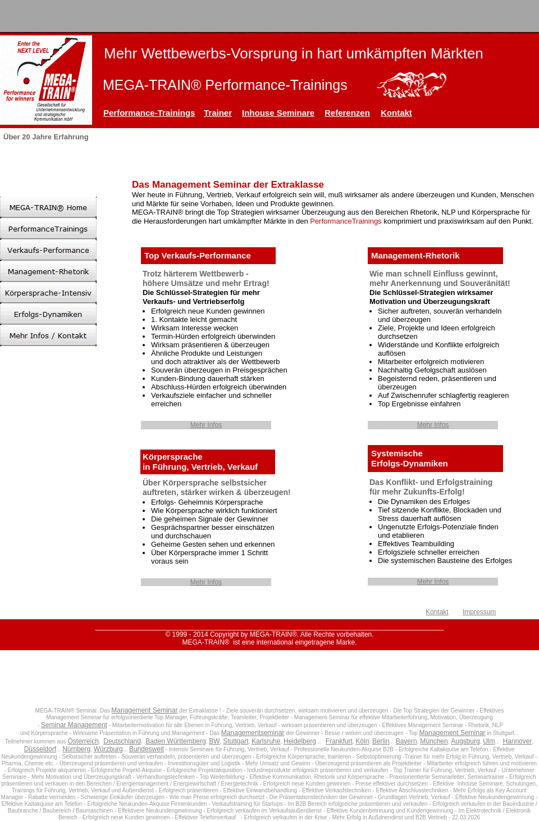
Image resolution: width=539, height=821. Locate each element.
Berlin (381, 741)
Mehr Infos (206, 425)
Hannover (517, 741)
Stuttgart (235, 741)
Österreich (83, 741)
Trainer (218, 112)
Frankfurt (339, 741)
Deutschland (122, 741)
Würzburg (108, 749)
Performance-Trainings (149, 112)
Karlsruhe (266, 741)
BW (214, 741)
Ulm (489, 741)
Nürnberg (76, 749)
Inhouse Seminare (278, 112)
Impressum (479, 612)
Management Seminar (144, 710)
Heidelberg (300, 741)
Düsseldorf (40, 749)
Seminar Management (74, 725)
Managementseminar (253, 733)
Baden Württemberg (175, 741)
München (433, 741)
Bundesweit (146, 749)
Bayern (406, 741)
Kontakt (396, 112)
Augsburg (465, 741)
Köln (362, 741)
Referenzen (347, 112)
